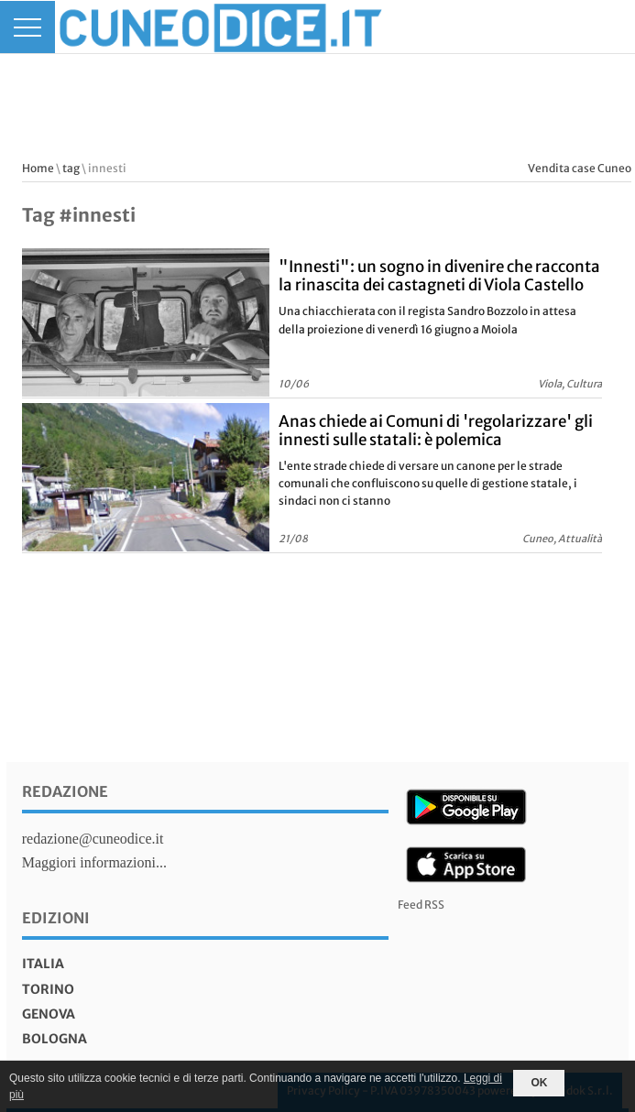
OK (539, 1082)
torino (48, 989)
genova (48, 1014)
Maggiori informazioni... (94, 862)
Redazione (65, 791)
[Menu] (27, 27)
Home (38, 168)
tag (71, 168)
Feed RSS (421, 904)
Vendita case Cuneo (579, 168)
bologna (54, 1038)
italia (43, 963)
